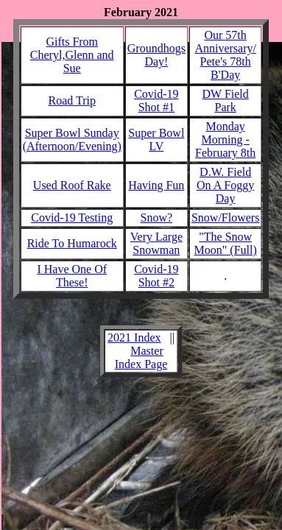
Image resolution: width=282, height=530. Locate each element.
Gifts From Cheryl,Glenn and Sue (72, 54)
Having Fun (156, 185)
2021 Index (134, 337)
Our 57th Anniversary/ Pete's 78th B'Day (225, 55)
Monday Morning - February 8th (225, 139)
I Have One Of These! (72, 276)
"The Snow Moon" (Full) (225, 243)
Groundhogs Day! (156, 55)
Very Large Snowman (156, 243)
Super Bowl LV (156, 139)
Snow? (157, 217)
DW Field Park (225, 100)
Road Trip (71, 100)
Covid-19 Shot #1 (156, 100)
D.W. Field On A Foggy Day (225, 185)
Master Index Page (141, 357)
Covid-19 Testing (72, 217)
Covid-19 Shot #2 (156, 276)
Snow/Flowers (225, 217)
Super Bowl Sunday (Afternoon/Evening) (72, 139)
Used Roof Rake (72, 185)
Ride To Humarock (72, 243)
